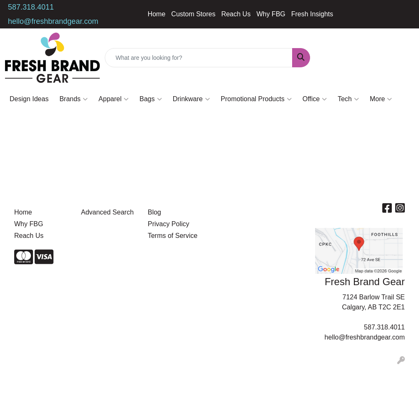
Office (315, 99)
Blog (154, 212)
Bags (150, 99)
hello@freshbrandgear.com (53, 21)
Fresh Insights (312, 14)
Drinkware (191, 99)
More (381, 99)
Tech (348, 99)
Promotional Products (256, 99)
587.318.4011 (31, 7)
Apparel (113, 99)
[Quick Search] (199, 57)
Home (157, 14)
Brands (73, 99)
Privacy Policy (168, 223)
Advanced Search (107, 212)
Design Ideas (29, 98)
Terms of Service (172, 235)
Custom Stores (193, 14)
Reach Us (235, 14)
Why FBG (270, 14)
